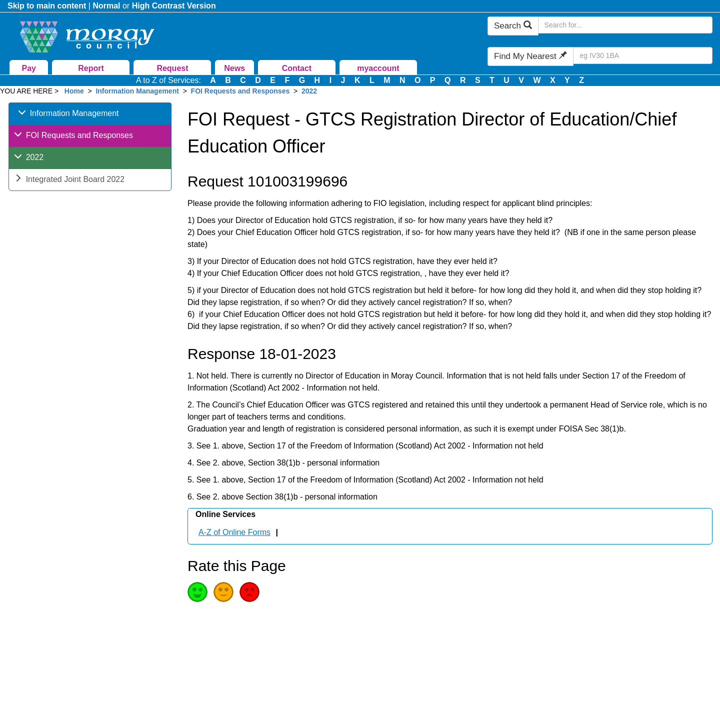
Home (74, 91)
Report (91, 68)
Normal (106, 6)
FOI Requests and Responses (240, 91)
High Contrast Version (174, 6)
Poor (250, 592)
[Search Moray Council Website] (625, 25)
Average (224, 592)
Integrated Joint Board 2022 (69, 180)
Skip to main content (47, 6)
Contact (297, 68)
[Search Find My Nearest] (642, 55)
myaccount (378, 68)
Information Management (137, 91)
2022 (309, 91)
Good (198, 592)
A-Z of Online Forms (234, 532)
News (234, 68)
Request (172, 68)
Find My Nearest (530, 56)
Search (513, 25)
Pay (29, 68)
